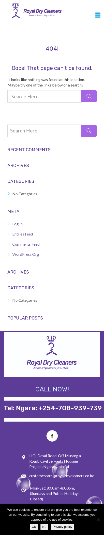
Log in (17, 223)
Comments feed (26, 244)
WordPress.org (25, 254)
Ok (34, 527)
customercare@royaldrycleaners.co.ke (61, 475)
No (44, 527)
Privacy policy (62, 527)
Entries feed (22, 234)
